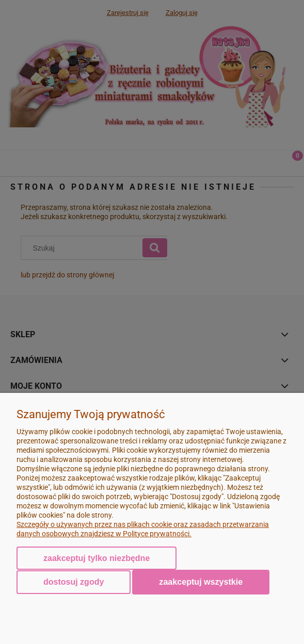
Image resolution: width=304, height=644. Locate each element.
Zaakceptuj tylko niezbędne (96, 558)
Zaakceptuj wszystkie (201, 581)
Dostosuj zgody (73, 581)
